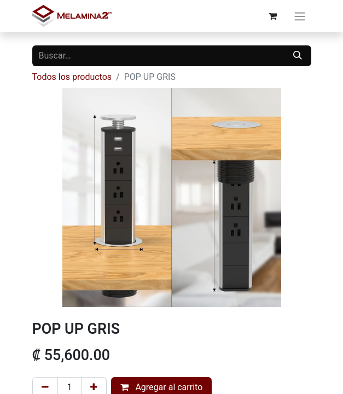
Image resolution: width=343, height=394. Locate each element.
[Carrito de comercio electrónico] (273, 16)
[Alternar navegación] (299, 16)
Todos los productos (72, 77)
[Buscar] (297, 55)
